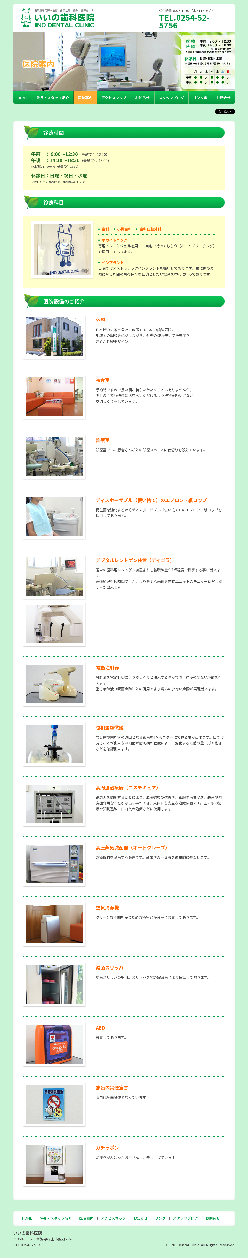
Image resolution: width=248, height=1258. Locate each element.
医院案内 (85, 97)
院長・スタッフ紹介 (52, 97)
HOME (22, 97)
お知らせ (142, 97)
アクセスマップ (113, 97)
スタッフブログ (171, 97)
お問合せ (223, 97)
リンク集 (200, 97)
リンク (160, 1218)
